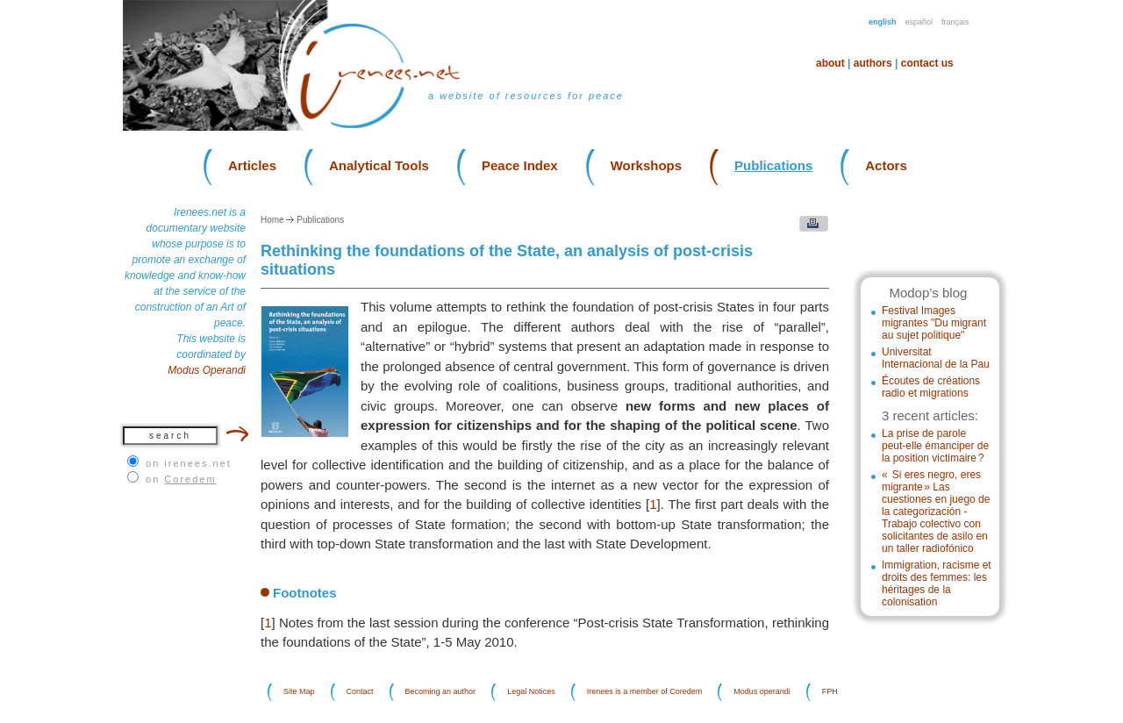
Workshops (646, 165)
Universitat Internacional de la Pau (936, 358)
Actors (886, 165)
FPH (830, 692)
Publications (773, 165)
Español (919, 22)
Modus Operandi (207, 370)
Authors (873, 63)
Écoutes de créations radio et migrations (931, 387)
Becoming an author (440, 692)
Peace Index (520, 165)
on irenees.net (189, 463)
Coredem (190, 479)
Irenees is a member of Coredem (645, 692)
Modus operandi (761, 692)
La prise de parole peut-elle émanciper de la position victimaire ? (935, 445)
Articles (252, 165)
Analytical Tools (379, 165)
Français (955, 22)
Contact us (927, 63)
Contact (360, 692)
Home (272, 220)
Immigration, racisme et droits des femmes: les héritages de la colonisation (936, 583)
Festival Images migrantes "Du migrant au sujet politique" (934, 322)
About (830, 63)
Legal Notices (531, 692)
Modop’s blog (928, 292)
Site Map (299, 692)
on (181, 479)
